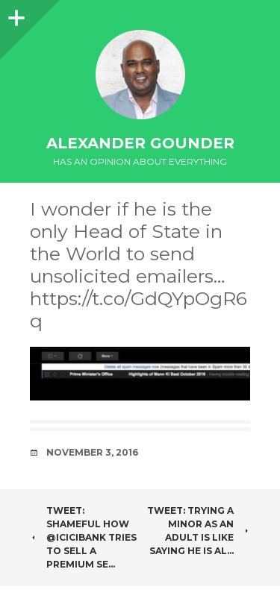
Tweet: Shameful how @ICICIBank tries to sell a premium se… (83, 537)
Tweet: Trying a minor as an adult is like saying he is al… (198, 530)
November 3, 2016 (92, 452)
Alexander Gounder (140, 143)
